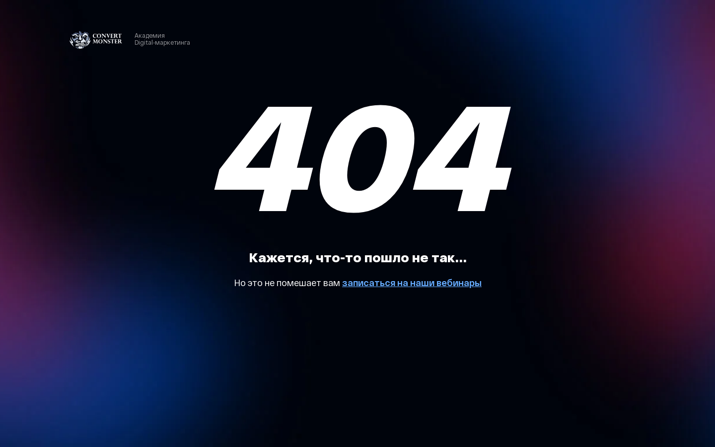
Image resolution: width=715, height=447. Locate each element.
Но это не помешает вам (288, 282)
